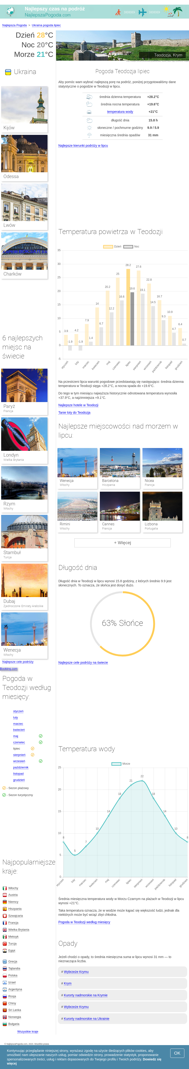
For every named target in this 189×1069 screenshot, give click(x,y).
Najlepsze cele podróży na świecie (83, 662)
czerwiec (19, 742)
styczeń (18, 711)
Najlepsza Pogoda (14, 25)
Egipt (11, 950)
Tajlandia (14, 968)
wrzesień (19, 761)
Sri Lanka (14, 1010)
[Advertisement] (122, 183)
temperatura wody (120, 112)
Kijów (9, 127)
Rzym (9, 504)
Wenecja (67, 480)
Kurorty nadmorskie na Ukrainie (86, 1018)
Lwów (9, 225)
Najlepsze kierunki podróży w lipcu (83, 145)
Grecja (12, 961)
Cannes (108, 524)
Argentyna (15, 989)
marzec (18, 723)
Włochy (8, 508)
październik (20, 767)
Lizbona (151, 524)
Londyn (11, 455)
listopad (18, 773)
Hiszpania (15, 908)
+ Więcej (122, 542)
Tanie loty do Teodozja (74, 412)
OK (177, 1053)
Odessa (11, 176)
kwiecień (19, 729)
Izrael (12, 982)
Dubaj (9, 601)
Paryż (9, 406)
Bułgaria (13, 1024)
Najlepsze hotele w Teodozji (78, 405)
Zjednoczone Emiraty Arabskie (23, 606)
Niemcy (13, 901)
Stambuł (12, 552)
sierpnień (19, 755)
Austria (13, 895)
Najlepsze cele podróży (17, 661)
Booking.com (8, 668)
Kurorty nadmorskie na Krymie (85, 995)
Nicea (149, 480)
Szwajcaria (15, 915)
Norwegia (14, 1017)
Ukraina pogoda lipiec (46, 25)
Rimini (65, 524)
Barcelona (110, 480)
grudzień (19, 780)
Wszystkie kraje (27, 1031)
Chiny (12, 1003)
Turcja (7, 557)
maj (15, 736)
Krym (68, 983)
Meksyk (13, 936)
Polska (12, 975)
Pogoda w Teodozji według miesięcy (84, 922)
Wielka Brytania (13, 459)
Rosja (12, 996)
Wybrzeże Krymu (76, 972)
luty (15, 717)
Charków (12, 274)
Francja (8, 411)
